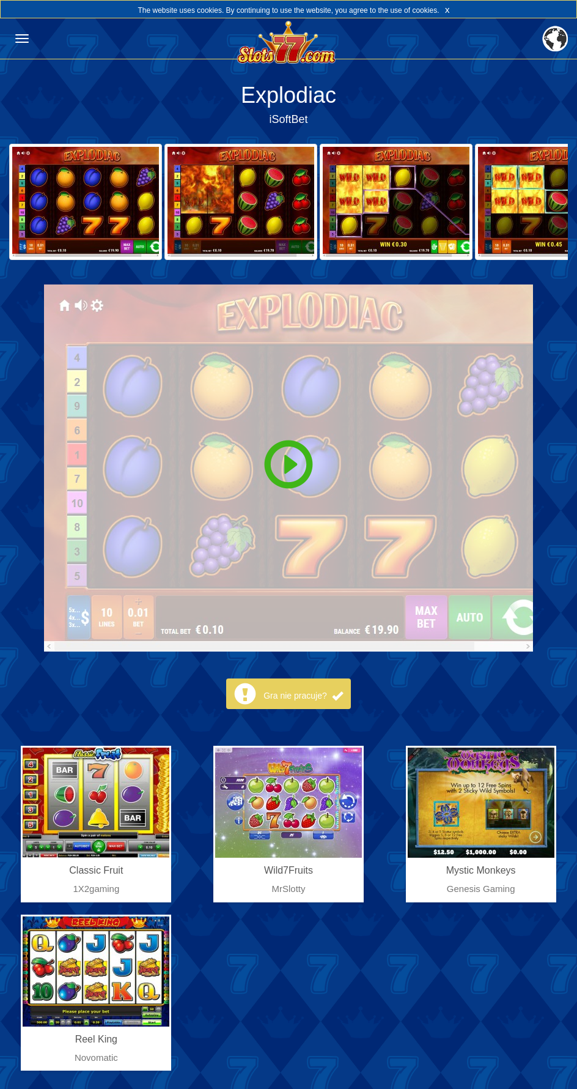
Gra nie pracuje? (302, 696)
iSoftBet (288, 119)
